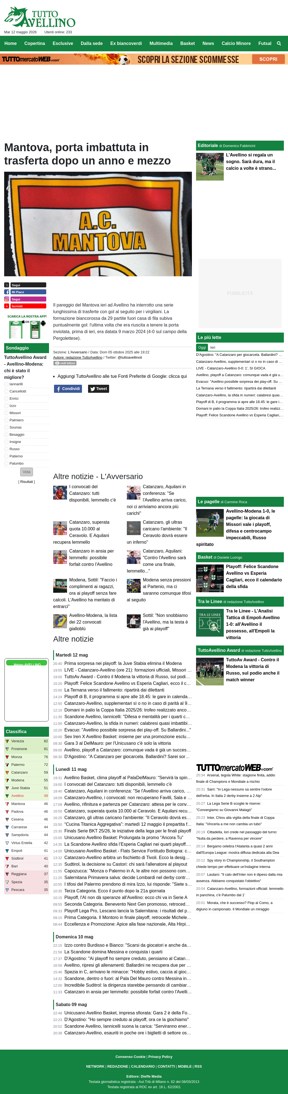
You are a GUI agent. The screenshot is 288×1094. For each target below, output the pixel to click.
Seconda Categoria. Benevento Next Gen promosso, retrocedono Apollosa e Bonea (146, 904)
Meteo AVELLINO (27, 665)
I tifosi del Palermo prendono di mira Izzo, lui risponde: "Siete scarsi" (132, 884)
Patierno (16, 456)
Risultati (26, 482)
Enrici (14, 398)
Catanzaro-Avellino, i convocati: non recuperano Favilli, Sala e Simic (132, 797)
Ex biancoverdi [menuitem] (126, 43)
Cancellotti (18, 391)
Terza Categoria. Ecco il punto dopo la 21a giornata (114, 890)
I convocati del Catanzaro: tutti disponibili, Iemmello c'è (92, 493)
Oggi (202, 347)
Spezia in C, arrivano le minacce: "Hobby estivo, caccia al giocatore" (132, 971)
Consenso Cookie (130, 1057)
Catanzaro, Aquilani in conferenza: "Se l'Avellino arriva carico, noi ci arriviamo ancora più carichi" (157, 500)
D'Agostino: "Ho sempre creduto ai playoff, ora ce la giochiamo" (127, 1019)
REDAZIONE (117, 1066)
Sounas (16, 427)
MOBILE (185, 1066)
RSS (198, 1066)
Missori (15, 413)
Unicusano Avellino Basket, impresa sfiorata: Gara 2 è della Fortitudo (132, 1013)
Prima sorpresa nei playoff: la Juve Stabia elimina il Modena (123, 663)
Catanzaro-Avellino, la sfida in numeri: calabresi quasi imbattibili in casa (135, 723)
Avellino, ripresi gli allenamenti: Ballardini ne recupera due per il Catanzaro (137, 965)
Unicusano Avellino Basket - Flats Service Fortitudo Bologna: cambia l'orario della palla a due (156, 851)
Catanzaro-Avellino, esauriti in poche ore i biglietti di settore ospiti (128, 1032)
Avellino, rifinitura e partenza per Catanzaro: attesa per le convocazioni (133, 804)
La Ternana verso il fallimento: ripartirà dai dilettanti (114, 690)
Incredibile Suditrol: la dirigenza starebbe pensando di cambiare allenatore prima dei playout (155, 985)
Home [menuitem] (10, 43)
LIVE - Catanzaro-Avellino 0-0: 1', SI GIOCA (230, 368)
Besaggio (17, 434)
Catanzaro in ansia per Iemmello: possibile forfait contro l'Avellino (91, 558)
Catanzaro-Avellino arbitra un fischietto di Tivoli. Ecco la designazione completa (142, 857)
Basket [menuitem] (187, 43)
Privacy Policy (160, 1057)
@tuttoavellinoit (130, 357)
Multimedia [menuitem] (161, 43)
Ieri (212, 347)
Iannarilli (16, 384)
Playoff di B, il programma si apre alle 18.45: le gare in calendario (128, 696)
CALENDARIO (143, 1066)
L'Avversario (77, 352)
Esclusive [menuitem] (63, 43)
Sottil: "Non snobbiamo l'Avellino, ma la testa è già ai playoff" (165, 622)
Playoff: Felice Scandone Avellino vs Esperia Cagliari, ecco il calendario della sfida (145, 683)
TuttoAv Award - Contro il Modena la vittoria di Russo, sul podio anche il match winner (148, 676)
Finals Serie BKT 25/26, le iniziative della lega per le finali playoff (128, 831)
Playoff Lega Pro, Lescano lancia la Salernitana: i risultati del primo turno (136, 910)
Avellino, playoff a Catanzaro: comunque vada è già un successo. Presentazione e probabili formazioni (164, 750)
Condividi (68, 388)
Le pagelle (208, 501)
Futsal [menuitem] (264, 43)
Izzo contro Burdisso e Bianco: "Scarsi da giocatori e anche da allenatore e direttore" (147, 945)
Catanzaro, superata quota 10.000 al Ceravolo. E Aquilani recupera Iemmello (140, 811)
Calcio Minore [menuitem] (236, 43)
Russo (15, 449)
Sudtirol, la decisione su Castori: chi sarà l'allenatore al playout (126, 864)
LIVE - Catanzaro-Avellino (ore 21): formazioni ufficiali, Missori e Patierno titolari (143, 670)
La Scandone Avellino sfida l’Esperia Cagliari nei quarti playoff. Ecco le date (139, 844)
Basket (205, 557)
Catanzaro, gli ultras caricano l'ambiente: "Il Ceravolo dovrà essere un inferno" (141, 817)
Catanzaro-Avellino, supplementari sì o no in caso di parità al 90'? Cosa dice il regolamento (154, 703)
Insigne (15, 442)
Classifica (16, 731)
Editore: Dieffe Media (143, 1076)
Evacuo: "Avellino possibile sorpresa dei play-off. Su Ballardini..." (128, 730)
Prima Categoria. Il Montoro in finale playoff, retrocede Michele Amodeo (135, 917)
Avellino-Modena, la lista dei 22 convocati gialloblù (93, 622)
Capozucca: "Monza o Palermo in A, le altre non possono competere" (132, 870)
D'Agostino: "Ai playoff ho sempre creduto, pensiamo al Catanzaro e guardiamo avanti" (150, 958)
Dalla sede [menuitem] (92, 43)
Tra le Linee (210, 601)
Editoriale (208, 145)
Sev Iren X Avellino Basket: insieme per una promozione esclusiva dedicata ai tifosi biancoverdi (158, 736)
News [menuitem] (208, 43)
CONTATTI (166, 1066)
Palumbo (17, 463)
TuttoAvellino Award (219, 650)
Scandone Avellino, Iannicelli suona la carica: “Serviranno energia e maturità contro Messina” (156, 1026)
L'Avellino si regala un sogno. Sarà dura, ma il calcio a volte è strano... (251, 162)
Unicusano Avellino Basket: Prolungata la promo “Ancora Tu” (124, 837)
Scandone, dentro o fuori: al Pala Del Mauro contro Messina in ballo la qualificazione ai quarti (156, 978)
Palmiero (17, 420)
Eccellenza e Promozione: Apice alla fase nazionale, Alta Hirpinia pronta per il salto (146, 924)
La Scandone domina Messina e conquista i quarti (114, 951)
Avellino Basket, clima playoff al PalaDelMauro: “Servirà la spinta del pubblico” (140, 777)
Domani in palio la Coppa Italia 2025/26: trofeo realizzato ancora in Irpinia (137, 710)
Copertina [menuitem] (34, 43)
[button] (26, 472)
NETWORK (95, 1066)
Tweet (98, 388)
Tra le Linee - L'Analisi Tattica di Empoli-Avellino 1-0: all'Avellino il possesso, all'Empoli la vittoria (253, 624)
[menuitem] (279, 43)
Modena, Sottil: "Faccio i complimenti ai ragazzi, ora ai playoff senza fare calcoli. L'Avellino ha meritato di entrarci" (85, 593)
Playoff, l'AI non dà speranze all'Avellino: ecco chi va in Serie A (126, 897)
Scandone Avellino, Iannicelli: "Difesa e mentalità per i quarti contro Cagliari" (139, 716)
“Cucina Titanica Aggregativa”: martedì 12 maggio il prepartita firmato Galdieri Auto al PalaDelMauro (162, 824)
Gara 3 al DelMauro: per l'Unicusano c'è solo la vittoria (118, 743)
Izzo (13, 406)
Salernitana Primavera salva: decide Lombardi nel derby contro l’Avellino (136, 877)
